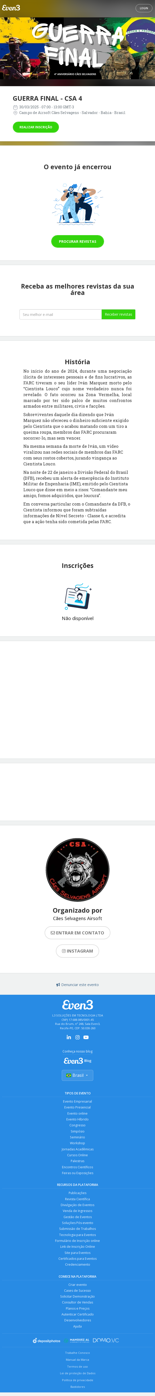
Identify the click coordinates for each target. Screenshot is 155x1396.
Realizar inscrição (35, 127)
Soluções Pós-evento (77, 1226)
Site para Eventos (77, 1257)
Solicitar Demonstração (77, 1301)
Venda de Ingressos (77, 1214)
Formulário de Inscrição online (77, 1244)
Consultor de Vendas (78, 1308)
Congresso (77, 1126)
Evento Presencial (77, 1108)
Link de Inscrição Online (78, 1251)
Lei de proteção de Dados (77, 1379)
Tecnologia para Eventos (77, 1238)
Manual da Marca (77, 1366)
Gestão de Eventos (77, 1220)
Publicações (77, 1195)
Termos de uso (77, 1372)
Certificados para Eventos (77, 1263)
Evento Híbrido (77, 1120)
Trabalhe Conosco (77, 1359)
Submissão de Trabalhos (77, 1232)
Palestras (78, 1163)
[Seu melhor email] (60, 314)
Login (144, 8)
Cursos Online (77, 1157)
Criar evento (77, 1289)
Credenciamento (77, 1269)
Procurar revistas (77, 241)
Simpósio (77, 1132)
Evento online (77, 1114)
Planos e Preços (77, 1314)
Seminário (77, 1138)
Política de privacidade (77, 1386)
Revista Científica (77, 1201)
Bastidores (77, 1393)
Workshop (77, 1144)
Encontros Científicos (78, 1169)
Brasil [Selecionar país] (77, 1075)
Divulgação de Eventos (77, 1208)
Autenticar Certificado (77, 1320)
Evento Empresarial (77, 1102)
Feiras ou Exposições (78, 1175)
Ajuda (77, 1332)
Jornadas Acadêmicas (77, 1151)
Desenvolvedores (77, 1326)
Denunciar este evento (77, 984)
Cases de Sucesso (77, 1295)
